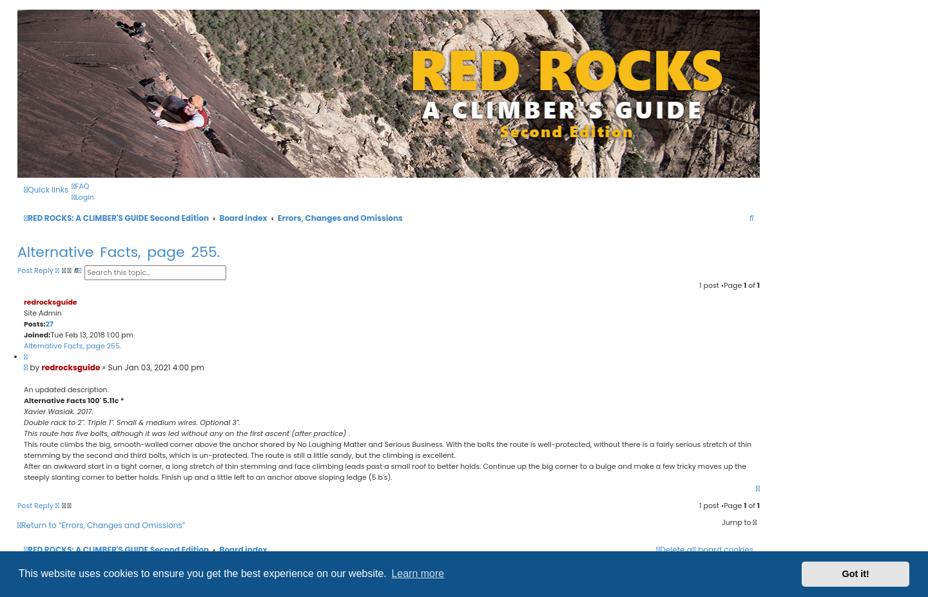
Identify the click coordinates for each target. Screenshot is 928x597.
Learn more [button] (417, 573)
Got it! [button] (855, 574)
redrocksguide (50, 302)
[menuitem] (80, 186)
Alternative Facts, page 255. (118, 252)
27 (49, 324)
